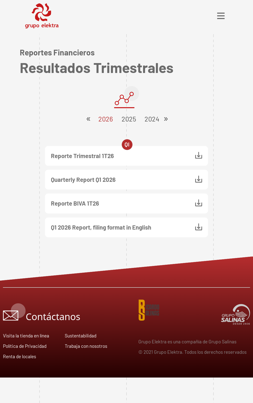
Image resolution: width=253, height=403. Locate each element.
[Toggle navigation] (221, 16)
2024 (150, 119)
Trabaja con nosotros (86, 346)
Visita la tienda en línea (26, 335)
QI (127, 144)
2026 (103, 119)
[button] (165, 116)
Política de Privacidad (24, 346)
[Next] (165, 116)
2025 (127, 119)
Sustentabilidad (80, 335)
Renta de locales (19, 356)
